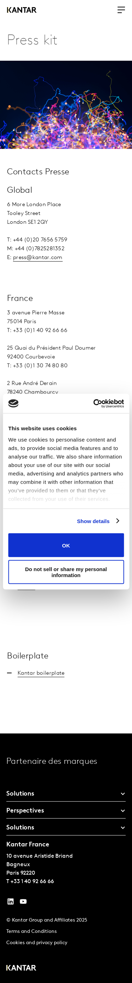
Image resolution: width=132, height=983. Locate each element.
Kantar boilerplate (41, 684)
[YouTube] (10, 903)
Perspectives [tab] (25, 811)
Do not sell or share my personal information (66, 572)
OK (66, 545)
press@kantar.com (38, 257)
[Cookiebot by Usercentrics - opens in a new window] (94, 403)
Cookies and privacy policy (36, 943)
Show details (93, 521)
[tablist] (66, 858)
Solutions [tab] (20, 794)
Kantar (26, 597)
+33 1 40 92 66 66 (32, 882)
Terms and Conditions (31, 931)
